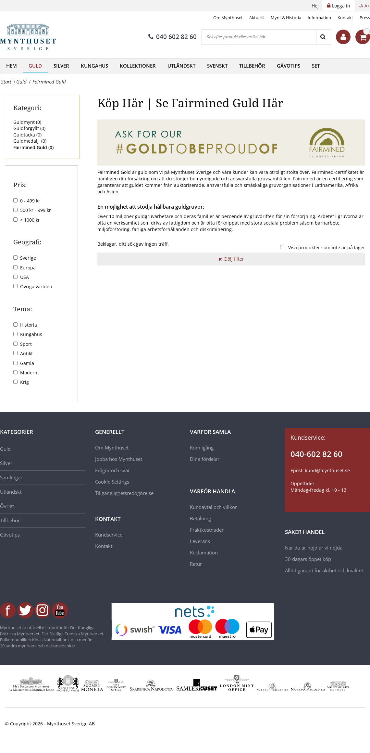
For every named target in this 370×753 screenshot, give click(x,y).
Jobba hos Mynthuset (118, 459)
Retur (196, 564)
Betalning (200, 518)
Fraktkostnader (207, 529)
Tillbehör (252, 65)
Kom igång (202, 447)
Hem (11, 65)
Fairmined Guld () (33, 147)
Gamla (27, 363)
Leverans (200, 541)
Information (319, 17)
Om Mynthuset (228, 17)
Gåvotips (288, 65)
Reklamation (204, 552)
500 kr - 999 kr (35, 210)
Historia (28, 325)
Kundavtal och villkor (213, 507)
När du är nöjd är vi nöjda (313, 547)
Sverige (28, 258)
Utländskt (181, 65)
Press (365, 17)
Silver (61, 65)
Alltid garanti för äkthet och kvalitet (324, 570)
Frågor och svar (112, 470)
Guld (35, 65)
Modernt (29, 373)
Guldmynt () (27, 122)
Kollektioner (138, 65)
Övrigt (7, 506)
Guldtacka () (27, 135)
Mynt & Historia (286, 17)
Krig (24, 382)
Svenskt (217, 65)
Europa (28, 268)
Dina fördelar (204, 459)
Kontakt (345, 17)
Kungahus (94, 65)
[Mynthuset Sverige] (32, 37)
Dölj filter (231, 259)
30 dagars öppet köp (308, 559)
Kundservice (108, 534)
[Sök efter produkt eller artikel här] (259, 37)
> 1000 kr (30, 220)
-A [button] (361, 6)
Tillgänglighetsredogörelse (124, 493)
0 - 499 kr (30, 201)
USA (24, 277)
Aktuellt (256, 17)
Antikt (26, 353)
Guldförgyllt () (29, 128)
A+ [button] (367, 6)
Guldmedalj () (29, 141)
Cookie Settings (112, 481)
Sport (26, 344)
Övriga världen (36, 286)
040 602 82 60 (172, 36)
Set (316, 65)
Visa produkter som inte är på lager (326, 247)
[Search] (323, 37)
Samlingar (11, 477)
